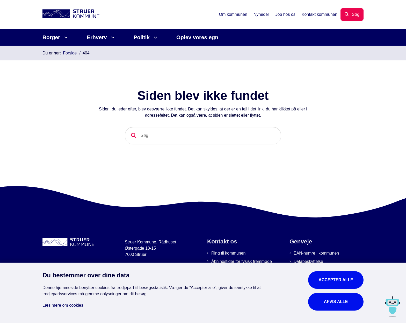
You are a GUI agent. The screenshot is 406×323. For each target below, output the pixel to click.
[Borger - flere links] (65, 37)
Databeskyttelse (308, 261)
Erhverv (97, 37)
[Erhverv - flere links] (112, 37)
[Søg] (203, 135)
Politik (142, 37)
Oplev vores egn (197, 37)
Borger (51, 37)
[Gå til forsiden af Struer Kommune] (70, 14)
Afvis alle (336, 301)
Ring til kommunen (228, 253)
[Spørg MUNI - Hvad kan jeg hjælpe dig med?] (392, 307)
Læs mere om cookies (62, 305)
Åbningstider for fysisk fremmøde (241, 261)
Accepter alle (335, 280)
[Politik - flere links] (155, 37)
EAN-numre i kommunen (316, 253)
